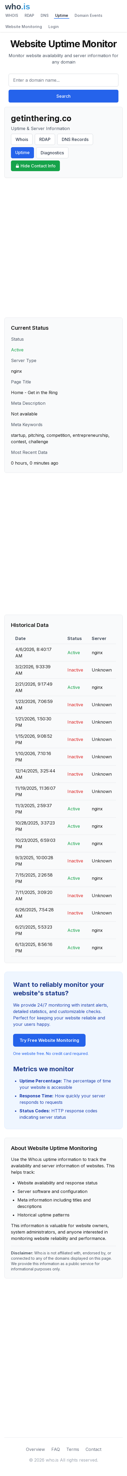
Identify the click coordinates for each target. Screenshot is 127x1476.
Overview (35, 1449)
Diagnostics (52, 152)
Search (63, 96)
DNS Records (75, 139)
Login (53, 26)
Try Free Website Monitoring (49, 1040)
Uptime (61, 15)
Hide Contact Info (35, 165)
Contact (93, 1449)
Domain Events (88, 15)
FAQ (55, 1449)
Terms (72, 1449)
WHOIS (11, 15)
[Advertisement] (63, 247)
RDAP (29, 15)
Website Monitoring (23, 26)
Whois (22, 139)
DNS (45, 15)
